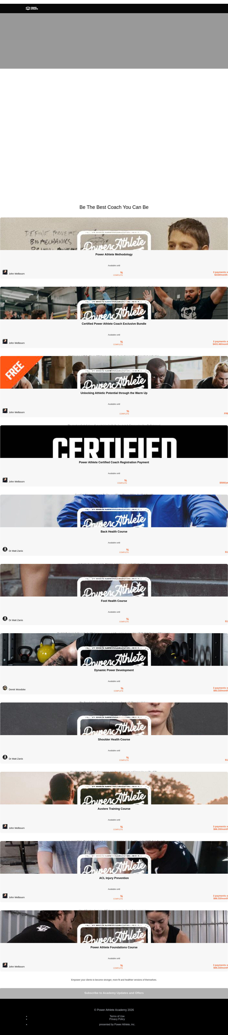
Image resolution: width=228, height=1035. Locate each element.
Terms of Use (117, 1016)
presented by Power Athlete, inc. (117, 1024)
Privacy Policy (117, 1019)
